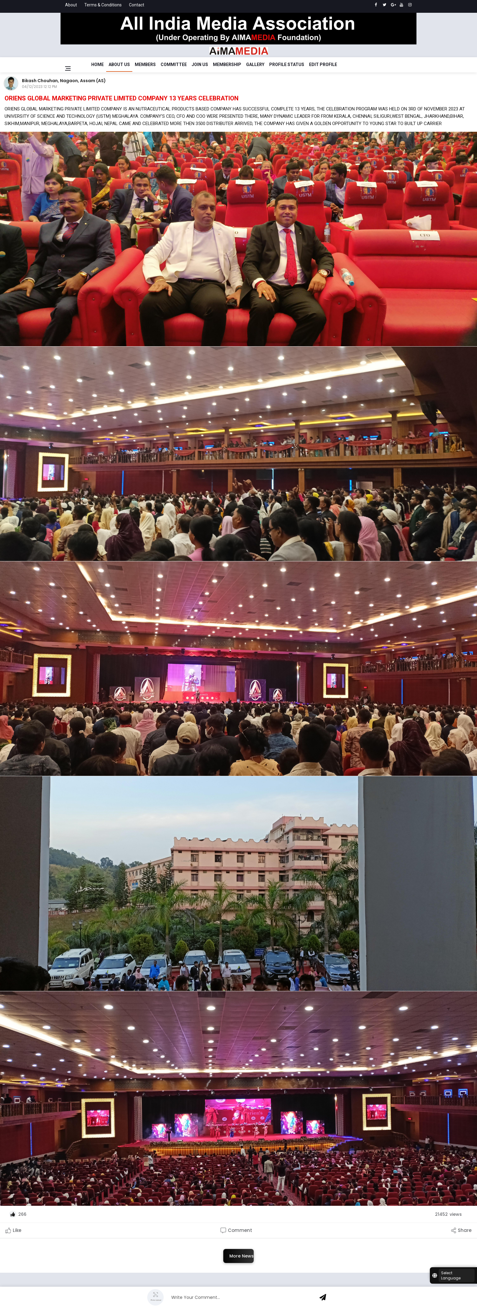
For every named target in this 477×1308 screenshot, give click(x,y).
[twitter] (384, 5)
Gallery (255, 64)
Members (145, 64)
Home (97, 64)
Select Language (451, 1275)
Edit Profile (323, 64)
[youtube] (401, 5)
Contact (136, 4)
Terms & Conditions (103, 4)
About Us (119, 64)
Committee (174, 64)
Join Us (200, 64)
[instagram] (410, 5)
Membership (227, 64)
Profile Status (286, 64)
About (71, 4)
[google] (393, 5)
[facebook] (376, 5)
